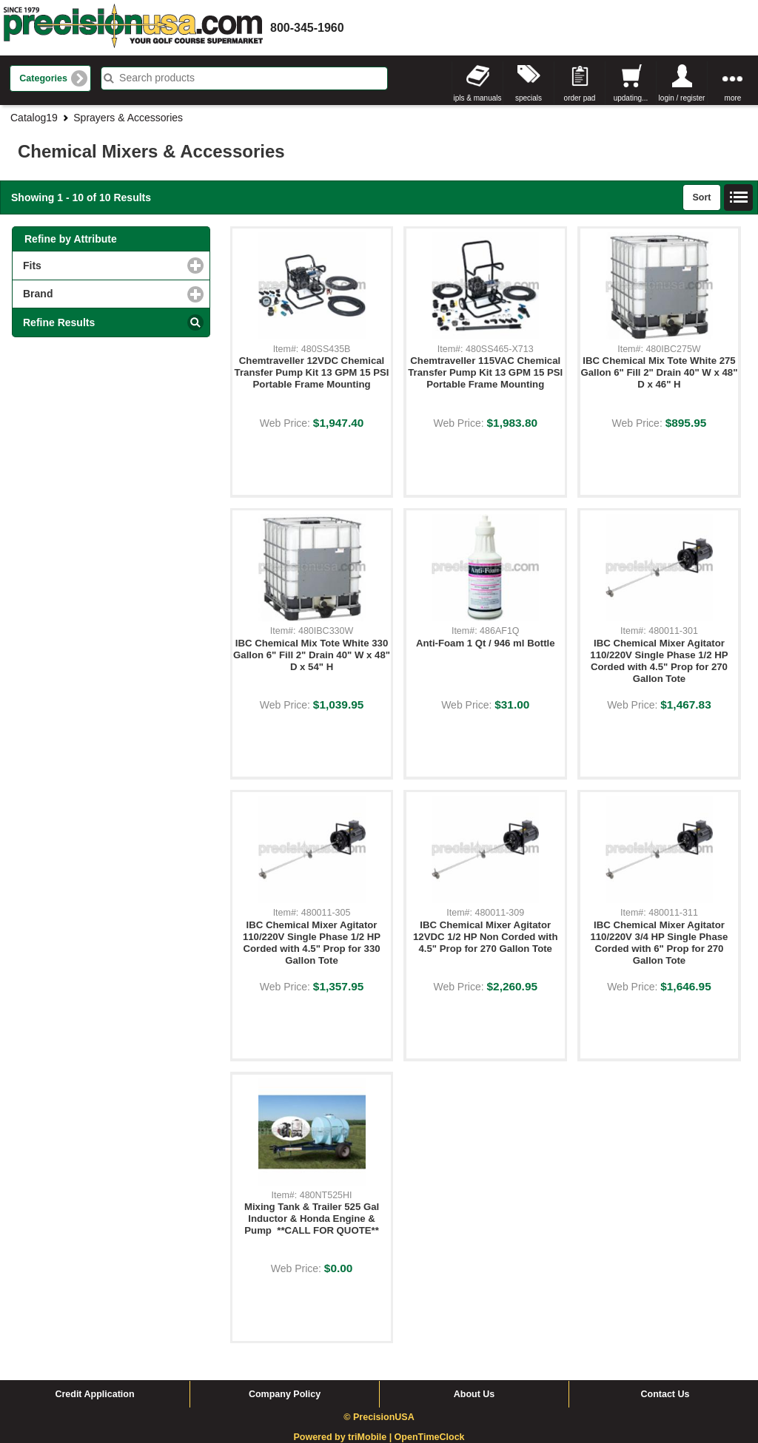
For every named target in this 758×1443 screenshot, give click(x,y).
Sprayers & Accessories (128, 118)
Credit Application (94, 1394)
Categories (43, 78)
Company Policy (285, 1394)
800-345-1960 (307, 27)
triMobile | (371, 1437)
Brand (98, 293)
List (739, 197)
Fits (92, 265)
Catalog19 (34, 118)
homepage (133, 27)
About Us (474, 1394)
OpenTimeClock (430, 1437)
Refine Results (59, 322)
